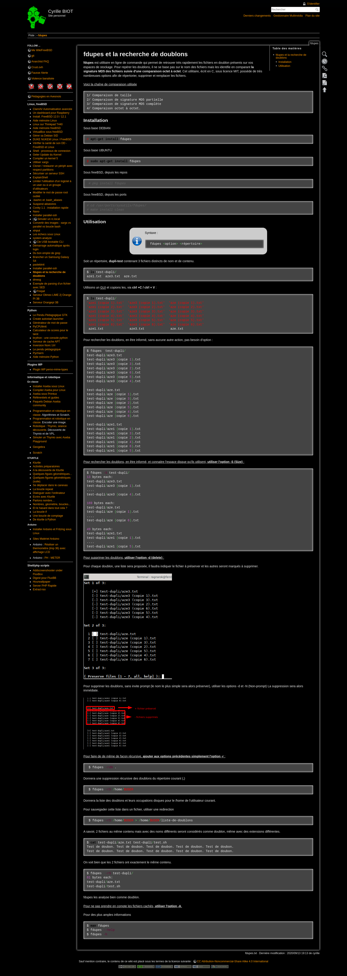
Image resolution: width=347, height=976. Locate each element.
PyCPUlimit (40, 326)
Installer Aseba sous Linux (48, 386)
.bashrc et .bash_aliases (47, 200)
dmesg (37, 279)
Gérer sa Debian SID (45, 135)
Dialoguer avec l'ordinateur (49, 493)
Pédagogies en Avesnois (46, 96)
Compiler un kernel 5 (45, 158)
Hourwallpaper (41, 581)
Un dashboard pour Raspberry (51, 112)
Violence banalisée (42, 78)
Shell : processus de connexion (52, 150)
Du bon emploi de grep (46, 253)
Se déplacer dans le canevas (50, 485)
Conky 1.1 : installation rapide (51, 207)
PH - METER (52, 557)
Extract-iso (39, 589)
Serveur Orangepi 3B (45, 302)
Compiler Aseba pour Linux (49, 390)
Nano (36, 211)
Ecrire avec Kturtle (44, 496)
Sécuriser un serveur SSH (48, 173)
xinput (36, 230)
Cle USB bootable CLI (50, 241)
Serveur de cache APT (46, 341)
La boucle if (40, 511)
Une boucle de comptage (48, 515)
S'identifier (313, 3)
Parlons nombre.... (44, 500)
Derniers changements (257, 15)
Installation (284, 62)
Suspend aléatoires (44, 204)
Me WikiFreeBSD (41, 50)
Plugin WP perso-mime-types (50, 369)
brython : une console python (50, 337)
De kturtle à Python (44, 519)
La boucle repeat (43, 489)
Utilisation (284, 65)
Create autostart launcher (48, 318)
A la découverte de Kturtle (48, 470)
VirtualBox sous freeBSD (48, 131)
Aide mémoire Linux (45, 120)
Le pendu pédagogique (47, 349)
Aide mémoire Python (46, 356)
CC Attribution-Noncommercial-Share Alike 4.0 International (232, 961)
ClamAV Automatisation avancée (52, 109)
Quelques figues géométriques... (52, 473)
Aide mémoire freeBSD (47, 128)
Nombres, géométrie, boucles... (52, 504)
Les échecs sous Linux (46, 234)
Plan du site (312, 15)
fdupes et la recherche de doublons (291, 56)
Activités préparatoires (46, 466)
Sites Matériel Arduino (46, 538)
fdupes (42, 35)
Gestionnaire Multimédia (288, 15)
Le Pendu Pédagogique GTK (50, 315)
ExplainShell (40, 177)
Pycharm (38, 353)
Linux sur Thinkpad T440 (48, 124)
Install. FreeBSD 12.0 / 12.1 (49, 116)
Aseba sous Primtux (45, 393)
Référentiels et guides (46, 397)
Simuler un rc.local (49, 219)
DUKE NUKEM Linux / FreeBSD (52, 139)
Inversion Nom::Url (44, 345)
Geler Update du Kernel (47, 154)
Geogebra (39, 447)
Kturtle (37, 462)
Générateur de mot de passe (50, 322)
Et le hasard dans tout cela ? (50, 508)
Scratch (37, 452)
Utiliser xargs (41, 162)
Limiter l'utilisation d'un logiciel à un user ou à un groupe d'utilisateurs (52, 185)
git (32, 55)
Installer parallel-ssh (45, 215)
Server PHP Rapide (45, 585)
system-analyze (42, 238)
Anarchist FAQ (40, 61)
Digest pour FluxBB (44, 577)
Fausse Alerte (39, 72)
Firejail (41, 291)
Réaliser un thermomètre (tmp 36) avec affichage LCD (49, 548)
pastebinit (38, 264)
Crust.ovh (37, 67)
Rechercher (317, 9)
